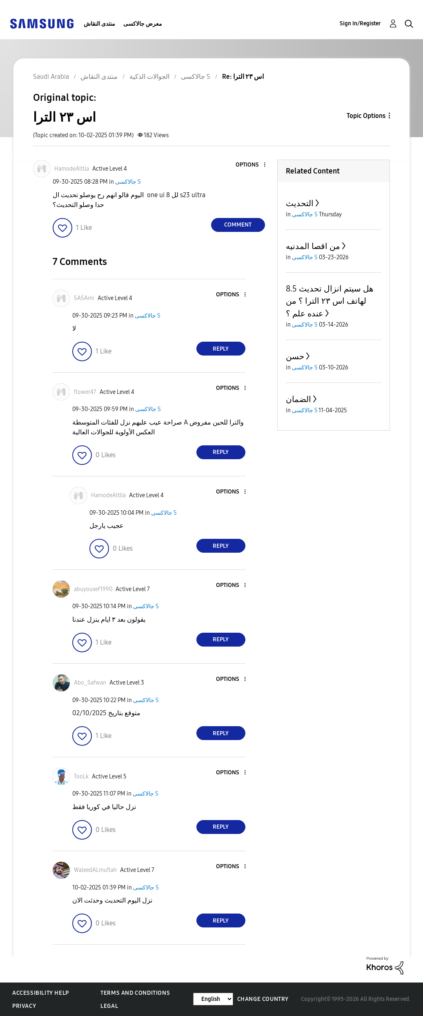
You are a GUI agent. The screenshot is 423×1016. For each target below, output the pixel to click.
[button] (250, 165)
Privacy (24, 1006)
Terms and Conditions (135, 992)
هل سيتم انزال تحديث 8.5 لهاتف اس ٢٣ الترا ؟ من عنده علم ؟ (330, 301)
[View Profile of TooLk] (81, 776)
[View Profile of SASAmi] (84, 298)
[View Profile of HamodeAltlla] (71, 168)
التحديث (300, 203)
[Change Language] (213, 999)
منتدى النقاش (99, 23)
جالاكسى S (128, 181)
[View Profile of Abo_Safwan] (90, 682)
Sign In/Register (360, 23)
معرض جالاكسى (142, 23)
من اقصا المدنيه (313, 246)
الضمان (298, 399)
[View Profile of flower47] (85, 392)
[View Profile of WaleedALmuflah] (95, 870)
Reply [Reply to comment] (221, 348)
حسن (295, 356)
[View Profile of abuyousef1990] (93, 589)
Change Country (263, 999)
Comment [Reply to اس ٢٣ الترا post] (238, 224)
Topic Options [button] (366, 116)
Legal (109, 1006)
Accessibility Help (40, 992)
